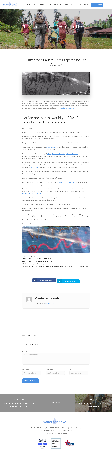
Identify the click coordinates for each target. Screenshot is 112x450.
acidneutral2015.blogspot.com (66, 108)
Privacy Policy (49, 430)
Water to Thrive (51, 147)
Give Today (97, 5)
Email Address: (50, 367)
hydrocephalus (35, 167)
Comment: (25, 349)
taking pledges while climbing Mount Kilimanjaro (62, 154)
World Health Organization (67, 182)
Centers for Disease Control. (31, 193)
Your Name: (25, 367)
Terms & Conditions (61, 430)
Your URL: (72, 367)
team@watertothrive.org (73, 425)
